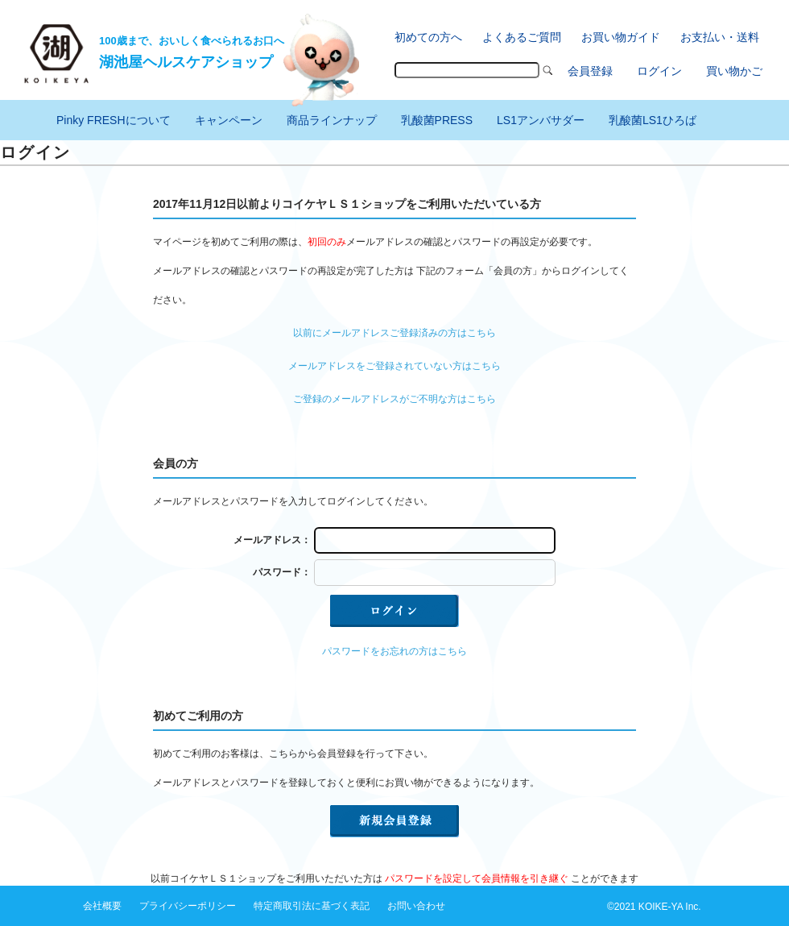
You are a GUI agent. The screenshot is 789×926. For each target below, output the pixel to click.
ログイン (659, 70)
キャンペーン (228, 120)
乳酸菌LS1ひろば (652, 120)
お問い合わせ (416, 905)
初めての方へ (428, 37)
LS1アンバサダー (541, 120)
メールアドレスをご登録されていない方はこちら (394, 366)
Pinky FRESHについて (113, 120)
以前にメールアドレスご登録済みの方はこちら (394, 332)
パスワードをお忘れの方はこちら (394, 651)
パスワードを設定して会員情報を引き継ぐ (476, 878)
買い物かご (734, 70)
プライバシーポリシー (187, 905)
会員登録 (590, 70)
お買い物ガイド (620, 37)
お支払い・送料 (719, 37)
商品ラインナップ (332, 120)
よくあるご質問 (521, 37)
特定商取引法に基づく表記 (312, 905)
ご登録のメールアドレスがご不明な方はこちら (394, 399)
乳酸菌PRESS (437, 120)
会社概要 (102, 905)
